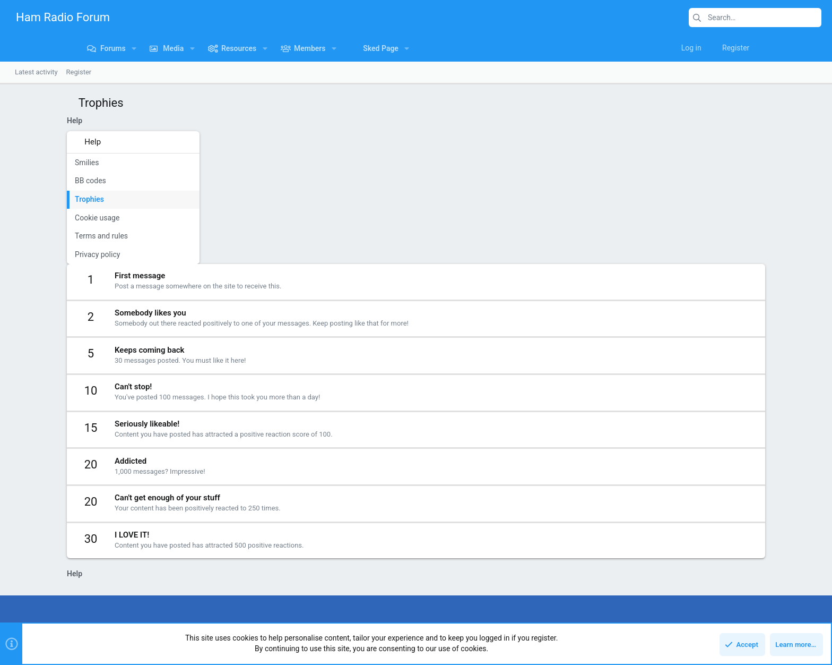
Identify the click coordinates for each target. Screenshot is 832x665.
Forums (297, 555)
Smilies (30, 162)
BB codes (34, 180)
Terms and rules (45, 236)
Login (570, 555)
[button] (66, 48)
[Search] (755, 17)
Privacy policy (41, 254)
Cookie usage (41, 218)
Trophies (33, 199)
